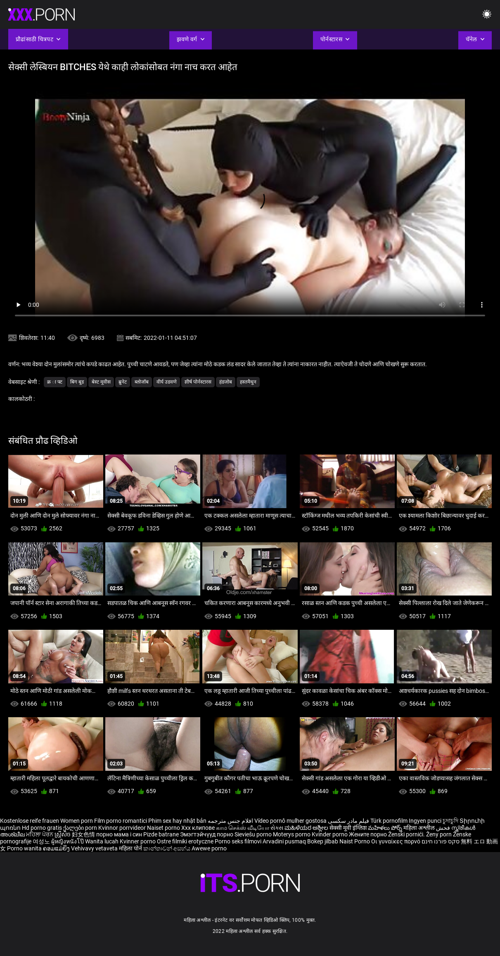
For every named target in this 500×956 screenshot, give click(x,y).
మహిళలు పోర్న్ (385, 827)
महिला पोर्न (131, 848)
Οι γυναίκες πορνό (396, 841)
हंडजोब (225, 382)
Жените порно (368, 834)
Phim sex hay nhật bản (177, 820)
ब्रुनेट (122, 382)
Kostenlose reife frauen (29, 820)
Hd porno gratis (42, 827)
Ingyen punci (425, 820)
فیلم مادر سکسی (348, 820)
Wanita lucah (102, 841)
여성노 (42, 841)
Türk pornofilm (389, 820)
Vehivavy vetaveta (95, 848)
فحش (443, 827)
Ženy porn (439, 834)
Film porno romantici (120, 820)
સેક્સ (276, 827)
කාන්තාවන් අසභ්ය (167, 848)
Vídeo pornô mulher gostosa (290, 820)
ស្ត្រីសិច (63, 834)
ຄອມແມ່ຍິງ (57, 848)
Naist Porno (355, 841)
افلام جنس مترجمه (230, 820)
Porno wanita (25, 848)
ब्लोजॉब (142, 382)
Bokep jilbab (322, 841)
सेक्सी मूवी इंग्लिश (348, 827)
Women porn (77, 820)
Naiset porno (164, 827)
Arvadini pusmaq (285, 841)
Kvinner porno (138, 841)
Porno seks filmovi (238, 841)
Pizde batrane (161, 834)
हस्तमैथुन (248, 382)
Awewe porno (209, 848)
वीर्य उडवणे (166, 382)
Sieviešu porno (254, 834)
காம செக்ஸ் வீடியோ (242, 827)
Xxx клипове (198, 827)
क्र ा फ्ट (54, 382)
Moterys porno (292, 834)
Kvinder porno (330, 834)
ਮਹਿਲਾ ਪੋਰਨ (40, 834)
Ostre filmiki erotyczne (185, 841)
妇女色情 (84, 834)
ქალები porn (80, 827)
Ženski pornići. (407, 834)
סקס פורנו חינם (441, 841)
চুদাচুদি (450, 820)
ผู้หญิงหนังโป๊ (68, 841)
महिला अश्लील (419, 827)
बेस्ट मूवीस (101, 382)
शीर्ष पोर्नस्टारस (198, 382)
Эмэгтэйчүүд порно (207, 834)
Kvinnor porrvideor (122, 827)
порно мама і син (119, 834)
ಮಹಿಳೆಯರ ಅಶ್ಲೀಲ (306, 827)
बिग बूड (77, 382)
